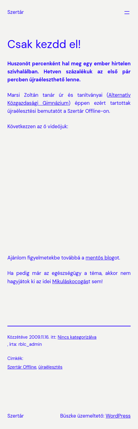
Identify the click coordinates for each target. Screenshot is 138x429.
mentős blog (100, 258)
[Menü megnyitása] (127, 12)
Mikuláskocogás (70, 281)
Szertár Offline (21, 367)
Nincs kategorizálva (77, 337)
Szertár (15, 12)
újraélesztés (50, 367)
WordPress (118, 416)
